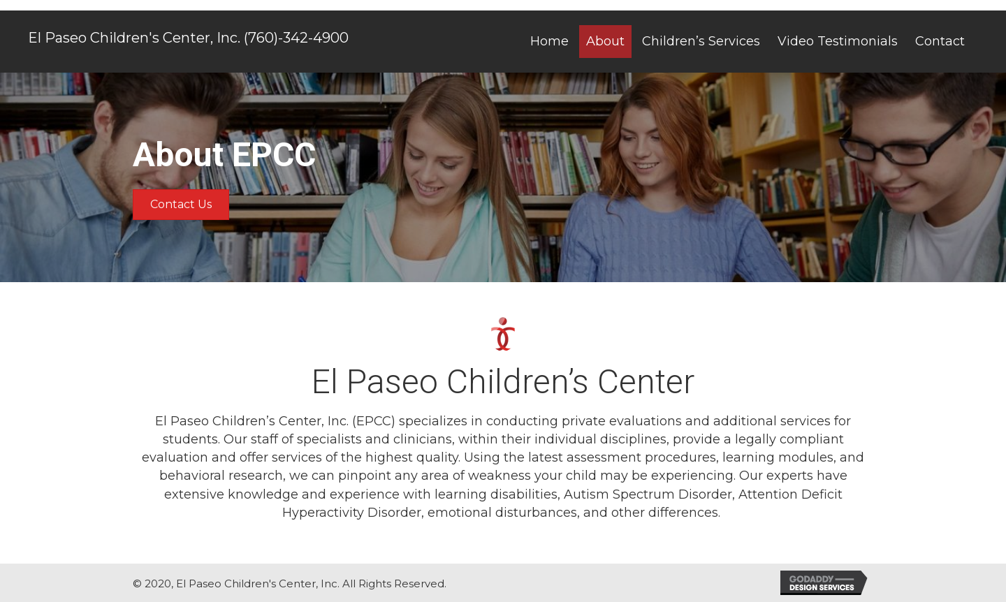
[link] (549, 41)
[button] (181, 204)
